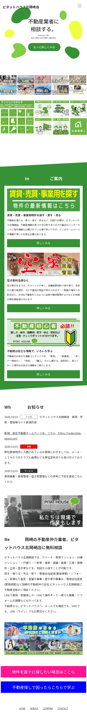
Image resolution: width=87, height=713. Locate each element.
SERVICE (34, 708)
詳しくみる (43, 243)
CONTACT (63, 708)
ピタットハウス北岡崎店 (21, 7)
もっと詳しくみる (44, 47)
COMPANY (48, 708)
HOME (22, 708)
